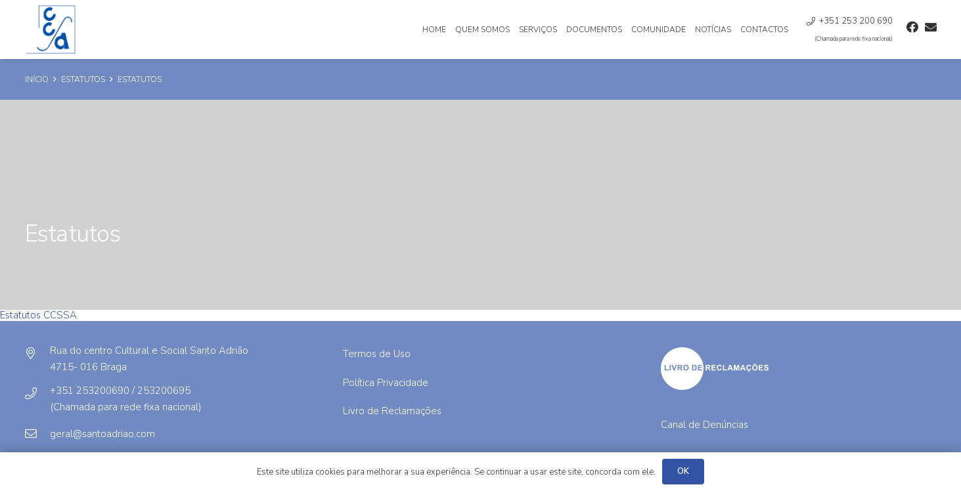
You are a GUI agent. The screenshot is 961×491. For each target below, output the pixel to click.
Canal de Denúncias (704, 424)
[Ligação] (52, 29)
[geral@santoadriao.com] (37, 433)
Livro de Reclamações (392, 410)
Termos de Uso (377, 353)
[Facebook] (912, 27)
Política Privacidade (385, 382)
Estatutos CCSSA (38, 315)
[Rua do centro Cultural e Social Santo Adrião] (37, 353)
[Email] (931, 27)
